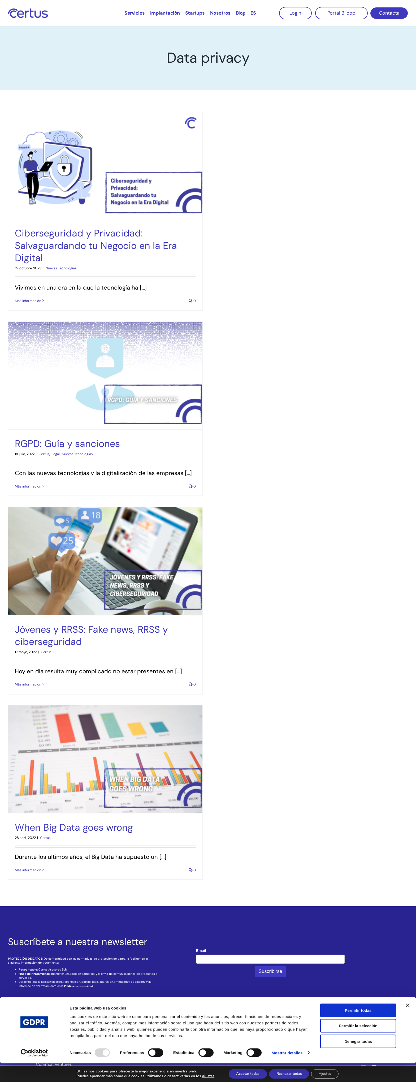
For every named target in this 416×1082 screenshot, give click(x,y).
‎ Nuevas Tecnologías (61, 268)
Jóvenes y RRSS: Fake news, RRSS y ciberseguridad (91, 635)
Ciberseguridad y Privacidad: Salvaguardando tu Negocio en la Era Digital (96, 245)
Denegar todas (358, 1060)
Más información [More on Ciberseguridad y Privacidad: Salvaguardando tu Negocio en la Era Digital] (28, 301)
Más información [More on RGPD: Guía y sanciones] (28, 486)
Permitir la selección (358, 1044)
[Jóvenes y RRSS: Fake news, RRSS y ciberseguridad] (105, 561)
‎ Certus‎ (43, 454)
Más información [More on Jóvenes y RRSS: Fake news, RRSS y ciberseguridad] (28, 684)
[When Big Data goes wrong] (105, 759)
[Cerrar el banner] (408, 1024)
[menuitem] (253, 12)
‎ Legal (55, 454)
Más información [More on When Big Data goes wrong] (28, 870)
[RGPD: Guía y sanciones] (105, 375)
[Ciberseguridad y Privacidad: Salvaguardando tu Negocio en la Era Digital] (105, 165)
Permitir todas (358, 1029)
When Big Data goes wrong (74, 827)
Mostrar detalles (287, 1071)
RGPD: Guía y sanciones (67, 443)
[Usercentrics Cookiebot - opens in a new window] (34, 1072)
